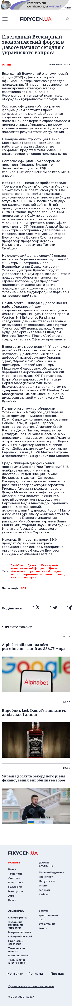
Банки (12, 900)
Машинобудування (51, 872)
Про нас (57, 974)
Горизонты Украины (37, 574)
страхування (47, 923)
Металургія (15, 891)
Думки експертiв (46, 864)
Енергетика (15, 882)
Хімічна (44, 894)
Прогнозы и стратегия (15, 942)
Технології (15, 873)
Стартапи (14, 878)
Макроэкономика (19, 932)
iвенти (43, 928)
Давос (32, 565)
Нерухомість (47, 881)
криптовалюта (48, 915)
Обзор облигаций (20, 936)
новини (14, 862)
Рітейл (43, 885)
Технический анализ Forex (16, 961)
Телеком (44, 890)
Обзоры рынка (17, 917)
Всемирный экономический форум (34, 567)
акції (42, 919)
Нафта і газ (15, 886)
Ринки (6, 64)
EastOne (17, 565)
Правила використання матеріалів (31, 986)
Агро (11, 895)
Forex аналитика (19, 955)
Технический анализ (16, 950)
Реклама (35, 974)
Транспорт (46, 876)
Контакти (15, 974)
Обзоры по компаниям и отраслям (16, 925)
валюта (44, 910)
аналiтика (16, 910)
